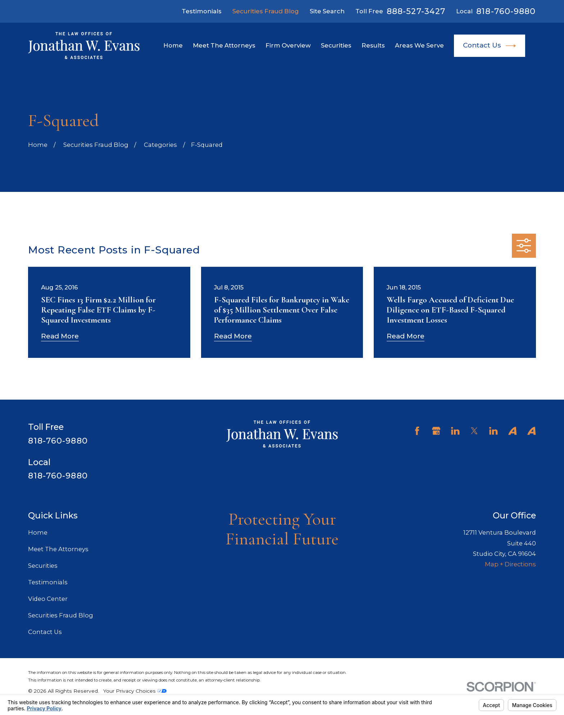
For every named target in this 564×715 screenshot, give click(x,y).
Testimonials (202, 11)
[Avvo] (512, 431)
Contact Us (489, 46)
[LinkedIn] (455, 431)
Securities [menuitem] (336, 45)
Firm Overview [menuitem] (288, 45)
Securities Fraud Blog (265, 11)
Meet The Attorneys (58, 549)
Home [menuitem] (173, 45)
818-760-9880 (506, 11)
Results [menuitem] (373, 45)
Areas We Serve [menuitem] (419, 45)
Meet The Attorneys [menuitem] (224, 45)
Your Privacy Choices (135, 691)
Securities (43, 565)
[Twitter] (474, 431)
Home (37, 532)
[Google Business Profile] (436, 431)
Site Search (327, 11)
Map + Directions (510, 564)
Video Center (48, 598)
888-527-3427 (416, 11)
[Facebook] (417, 431)
